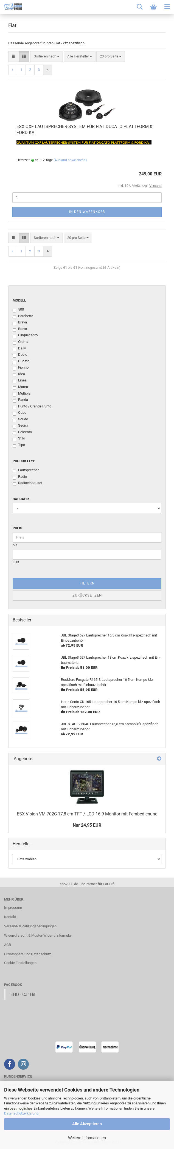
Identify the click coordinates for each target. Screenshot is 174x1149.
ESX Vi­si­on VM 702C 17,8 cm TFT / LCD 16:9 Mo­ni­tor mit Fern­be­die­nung (87, 814)
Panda (20, 400)
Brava (20, 322)
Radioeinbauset (27, 483)
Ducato (21, 361)
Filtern (87, 583)
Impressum (13, 907)
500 (18, 309)
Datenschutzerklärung (21, 1113)
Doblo (20, 354)
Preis (17, 528)
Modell (19, 300)
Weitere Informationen (87, 1138)
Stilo (19, 438)
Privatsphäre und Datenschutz (27, 954)
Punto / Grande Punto (32, 406)
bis (15, 545)
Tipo (19, 445)
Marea (20, 387)
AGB (7, 945)
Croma (20, 342)
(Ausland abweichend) (70, 160)
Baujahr (21, 499)
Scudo (20, 419)
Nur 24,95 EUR (87, 825)
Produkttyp (24, 461)
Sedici (20, 425)
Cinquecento (25, 335)
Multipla (21, 393)
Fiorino (21, 367)
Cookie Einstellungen (20, 963)
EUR (16, 562)
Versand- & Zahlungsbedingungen (30, 926)
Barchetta (23, 316)
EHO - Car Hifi (23, 994)
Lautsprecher (26, 470)
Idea (19, 374)
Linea (20, 380)
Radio (20, 476)
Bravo (20, 329)
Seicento (22, 432)
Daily (19, 348)
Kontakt (10, 917)
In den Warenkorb (87, 212)
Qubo (19, 412)
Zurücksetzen (87, 595)
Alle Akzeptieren (87, 1124)
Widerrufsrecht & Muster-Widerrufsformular (38, 935)
